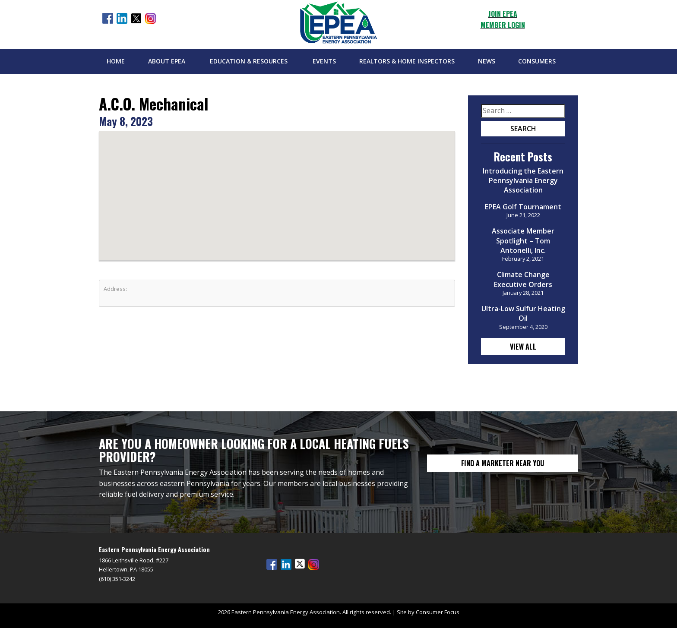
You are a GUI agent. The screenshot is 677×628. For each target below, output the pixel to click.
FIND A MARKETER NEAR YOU (502, 463)
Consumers (537, 61)
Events (324, 61)
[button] (277, 188)
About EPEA (166, 61)
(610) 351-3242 (117, 579)
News (486, 61)
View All (523, 346)
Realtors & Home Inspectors (407, 61)
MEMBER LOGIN (503, 25)
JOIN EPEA (502, 14)
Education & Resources (249, 61)
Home (116, 61)
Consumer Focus (437, 612)
